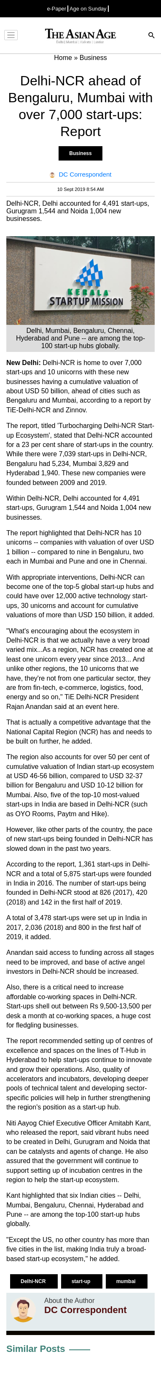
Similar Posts (35, 1348)
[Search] (151, 36)
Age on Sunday (88, 8)
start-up (82, 1281)
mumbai (126, 1281)
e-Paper (56, 8)
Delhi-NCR (34, 1281)
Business (80, 153)
